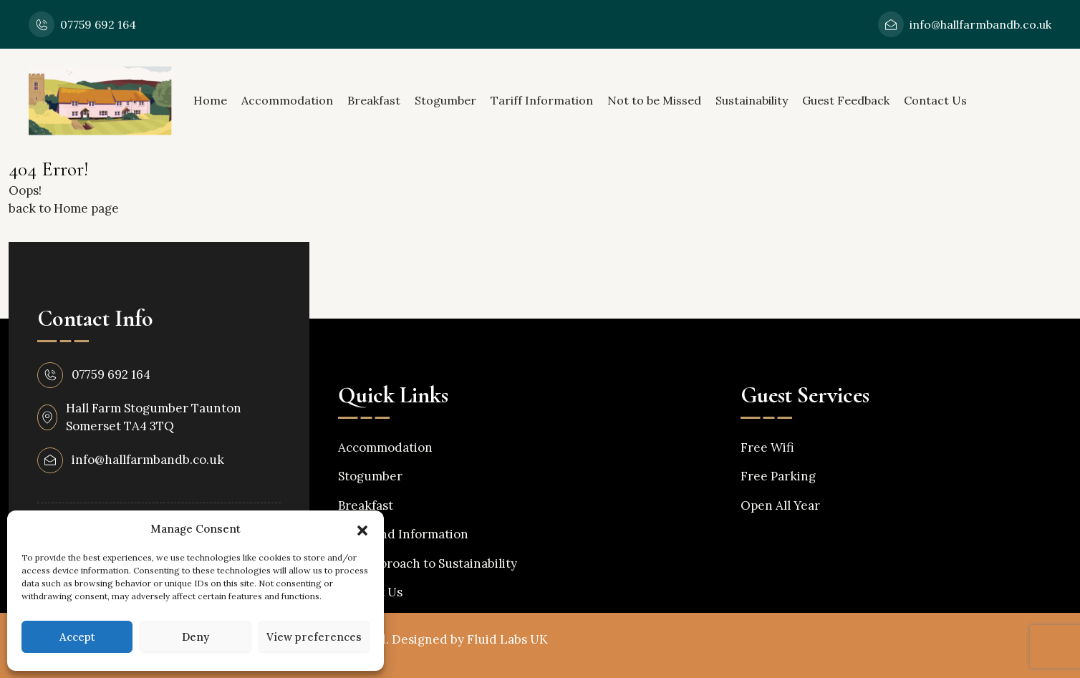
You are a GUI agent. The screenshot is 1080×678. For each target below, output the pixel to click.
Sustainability (751, 100)
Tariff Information (542, 100)
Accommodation (287, 100)
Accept (77, 637)
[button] (362, 529)
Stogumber (445, 100)
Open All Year (780, 505)
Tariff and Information (403, 534)
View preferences (314, 637)
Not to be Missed (654, 100)
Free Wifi (767, 447)
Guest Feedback (845, 100)
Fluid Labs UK (507, 639)
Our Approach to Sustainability (427, 563)
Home (210, 100)
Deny (195, 637)
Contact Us (935, 100)
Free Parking (778, 476)
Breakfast (373, 100)
